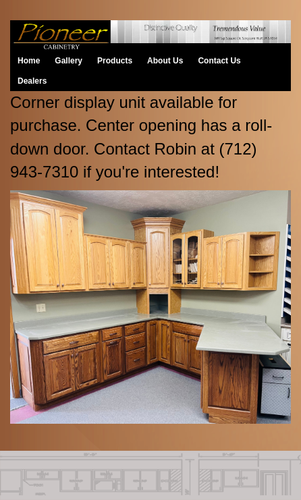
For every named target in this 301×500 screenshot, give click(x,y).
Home (29, 60)
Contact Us (219, 60)
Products (114, 60)
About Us (165, 60)
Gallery (68, 60)
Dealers (32, 81)
